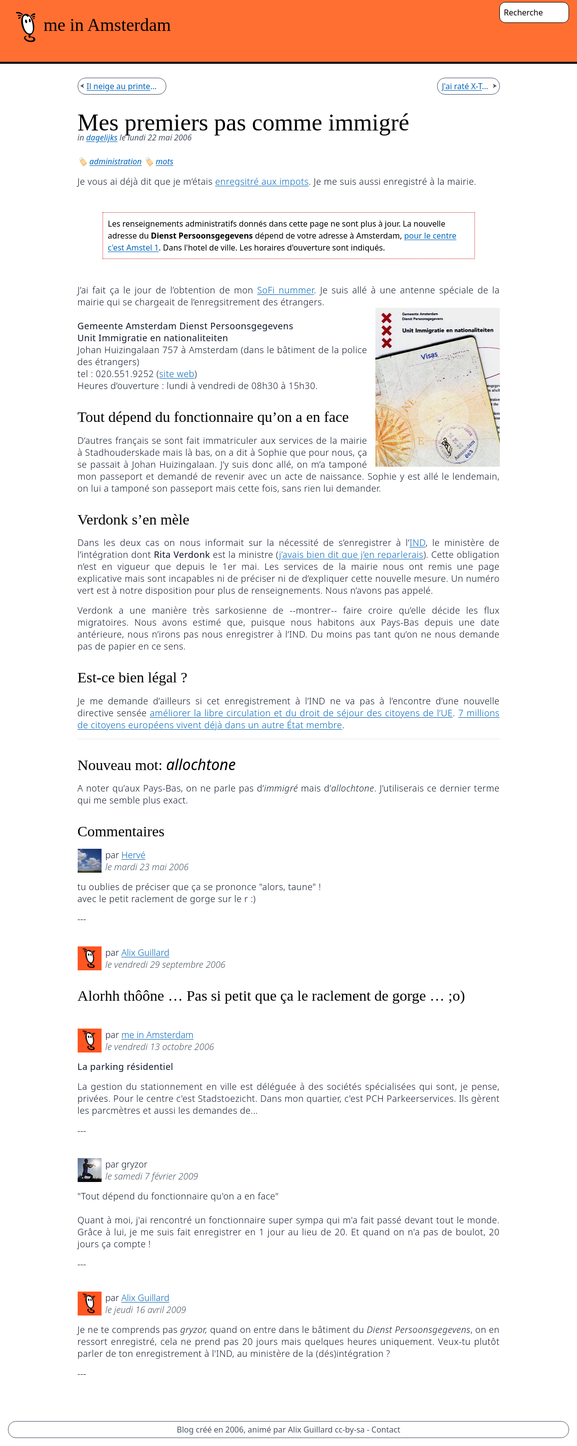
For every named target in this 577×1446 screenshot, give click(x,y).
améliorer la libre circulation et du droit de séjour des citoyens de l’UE (301, 713)
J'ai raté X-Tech (466, 86)
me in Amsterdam (157, 1035)
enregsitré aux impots (262, 181)
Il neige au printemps (124, 86)
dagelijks (101, 137)
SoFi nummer (285, 290)
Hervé (133, 855)
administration (116, 161)
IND (418, 542)
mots (164, 161)
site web (177, 374)
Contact (385, 1429)
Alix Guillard (145, 952)
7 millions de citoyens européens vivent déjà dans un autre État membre (289, 719)
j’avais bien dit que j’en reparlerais (351, 554)
